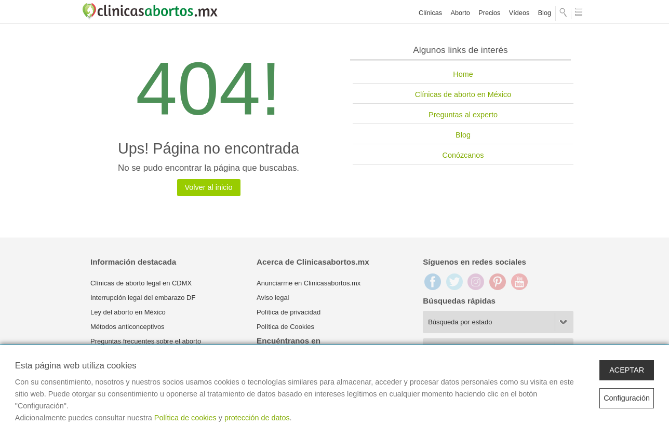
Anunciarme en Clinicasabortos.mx (308, 283)
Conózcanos (463, 155)
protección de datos (257, 418)
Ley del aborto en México (128, 312)
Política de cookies (185, 418)
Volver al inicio (209, 187)
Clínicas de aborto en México (463, 94)
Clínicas (430, 13)
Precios (489, 13)
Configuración (627, 398)
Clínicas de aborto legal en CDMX (141, 283)
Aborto (460, 13)
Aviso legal (273, 297)
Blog (544, 13)
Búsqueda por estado (460, 322)
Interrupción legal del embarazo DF (142, 297)
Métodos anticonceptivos (127, 327)
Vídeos (519, 13)
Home (463, 74)
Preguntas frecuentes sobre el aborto (145, 341)
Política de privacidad (288, 312)
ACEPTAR (626, 370)
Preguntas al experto (463, 115)
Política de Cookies (285, 327)
